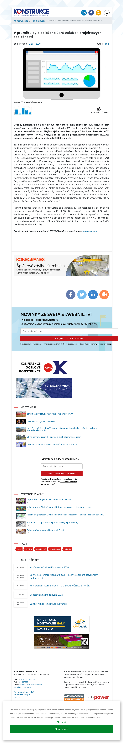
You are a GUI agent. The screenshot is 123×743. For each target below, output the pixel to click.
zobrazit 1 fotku (99, 110)
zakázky (67, 549)
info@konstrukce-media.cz (30, 684)
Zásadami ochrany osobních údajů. (96, 344)
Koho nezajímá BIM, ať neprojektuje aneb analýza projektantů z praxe (59, 507)
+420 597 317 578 (28, 679)
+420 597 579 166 (24, 682)
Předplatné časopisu (22, 694)
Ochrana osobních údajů (24, 692)
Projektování (38, 20)
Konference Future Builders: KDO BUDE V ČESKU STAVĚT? (60, 585)
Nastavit (61, 722)
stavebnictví (41, 549)
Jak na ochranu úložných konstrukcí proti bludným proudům (54, 437)
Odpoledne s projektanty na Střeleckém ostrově (49, 499)
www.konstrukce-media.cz (25, 687)
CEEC (19, 549)
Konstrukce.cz (21, 20)
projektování (55, 549)
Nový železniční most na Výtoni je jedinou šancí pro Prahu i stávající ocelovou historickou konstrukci (62, 429)
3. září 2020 (35, 43)
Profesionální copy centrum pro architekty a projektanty (52, 522)
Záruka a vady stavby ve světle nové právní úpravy (50, 413)
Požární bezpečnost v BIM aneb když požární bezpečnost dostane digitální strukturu (65, 514)
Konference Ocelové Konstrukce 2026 (49, 567)
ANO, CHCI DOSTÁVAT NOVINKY (69, 338)
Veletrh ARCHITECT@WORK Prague (48, 603)
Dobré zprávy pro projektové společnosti (45, 530)
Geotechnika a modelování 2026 (46, 594)
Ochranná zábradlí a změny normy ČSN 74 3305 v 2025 (52, 444)
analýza (28, 549)
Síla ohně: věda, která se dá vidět (42, 421)
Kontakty (17, 697)
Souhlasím (61, 729)
